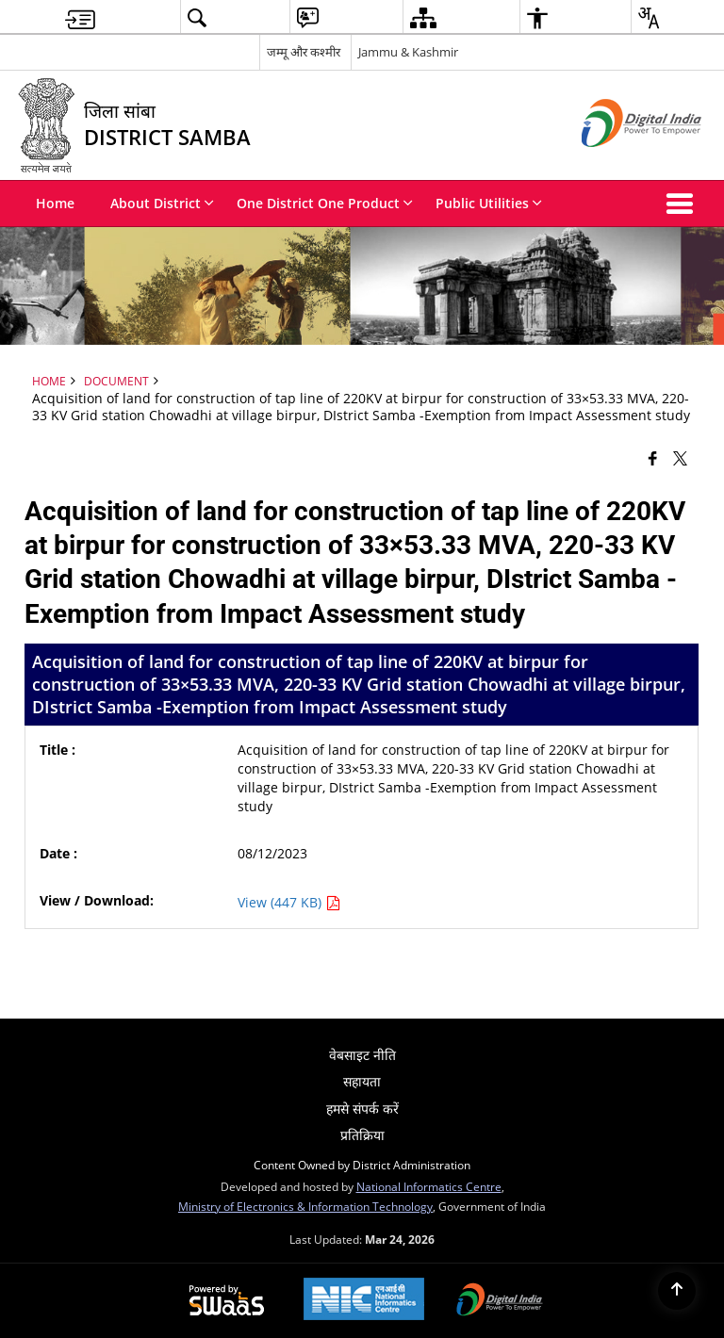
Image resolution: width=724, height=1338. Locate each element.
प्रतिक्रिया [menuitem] (362, 1135)
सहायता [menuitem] (362, 1081)
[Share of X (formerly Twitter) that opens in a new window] (680, 457)
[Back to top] (677, 1291)
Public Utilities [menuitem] (489, 203)
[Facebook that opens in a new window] (653, 457)
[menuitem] (80, 17)
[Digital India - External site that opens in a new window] (618, 162)
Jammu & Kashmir (408, 51)
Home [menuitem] (55, 203)
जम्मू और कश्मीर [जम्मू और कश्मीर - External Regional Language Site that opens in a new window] (303, 51)
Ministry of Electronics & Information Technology (305, 1206)
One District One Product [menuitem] (325, 203)
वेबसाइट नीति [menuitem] (362, 1055)
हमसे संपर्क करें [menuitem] (362, 1109)
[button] (683, 203)
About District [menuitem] (162, 203)
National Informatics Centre (429, 1186)
